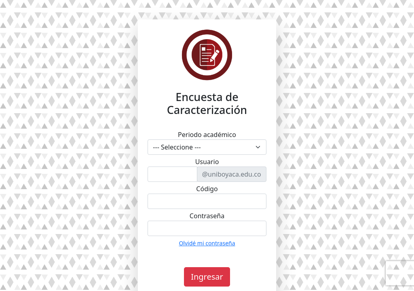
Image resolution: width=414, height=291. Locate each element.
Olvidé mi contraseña (207, 243)
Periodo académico (207, 134)
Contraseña (207, 215)
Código (207, 188)
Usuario (207, 161)
